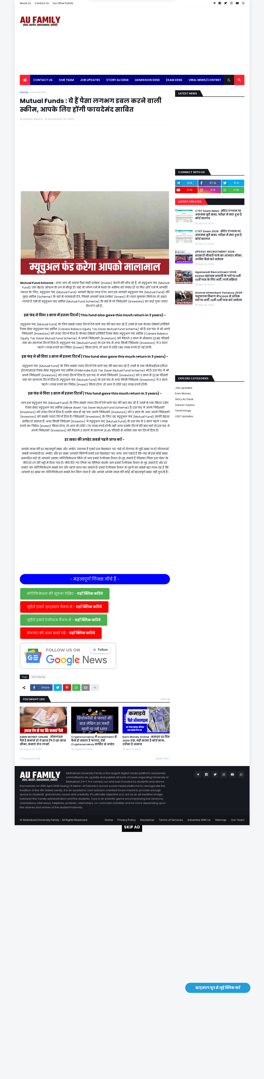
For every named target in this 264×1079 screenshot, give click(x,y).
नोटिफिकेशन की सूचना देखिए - (65, 593)
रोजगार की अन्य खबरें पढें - (61, 633)
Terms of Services (171, 820)
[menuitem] (25, 80)
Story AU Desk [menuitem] (117, 80)
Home (24, 92)
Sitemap (220, 820)
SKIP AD (132, 827)
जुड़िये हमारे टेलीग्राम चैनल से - (64, 620)
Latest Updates (190, 202)
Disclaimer (147, 820)
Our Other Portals (63, 3)
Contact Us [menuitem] (43, 80)
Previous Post (31, 758)
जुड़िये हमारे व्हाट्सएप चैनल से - (64, 607)
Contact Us (42, 3)
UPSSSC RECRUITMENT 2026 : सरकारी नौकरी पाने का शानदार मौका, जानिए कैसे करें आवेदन (218, 255)
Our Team (237, 820)
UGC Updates (184, 416)
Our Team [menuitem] (66, 80)
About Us (25, 3)
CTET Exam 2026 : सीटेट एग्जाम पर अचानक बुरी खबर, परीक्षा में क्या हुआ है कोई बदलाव (218, 235)
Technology (183, 410)
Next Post (162, 758)
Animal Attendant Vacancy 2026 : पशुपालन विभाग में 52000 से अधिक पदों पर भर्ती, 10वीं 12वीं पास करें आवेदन (219, 296)
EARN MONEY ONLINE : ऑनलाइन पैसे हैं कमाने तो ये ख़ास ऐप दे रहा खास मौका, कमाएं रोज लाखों (43, 740)
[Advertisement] (169, 41)
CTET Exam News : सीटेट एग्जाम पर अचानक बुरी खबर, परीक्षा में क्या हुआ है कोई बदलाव (218, 214)
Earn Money (38, 92)
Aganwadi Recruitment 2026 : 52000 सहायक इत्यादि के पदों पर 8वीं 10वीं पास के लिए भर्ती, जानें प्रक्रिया (218, 275)
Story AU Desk (184, 399)
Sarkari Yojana (184, 405)
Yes (151, 21)
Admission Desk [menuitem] (147, 80)
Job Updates (183, 388)
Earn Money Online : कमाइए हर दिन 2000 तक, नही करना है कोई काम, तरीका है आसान (146, 740)
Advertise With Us (199, 820)
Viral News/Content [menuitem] (205, 80)
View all (165, 699)
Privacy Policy (127, 820)
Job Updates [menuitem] (90, 80)
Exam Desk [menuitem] (174, 80)
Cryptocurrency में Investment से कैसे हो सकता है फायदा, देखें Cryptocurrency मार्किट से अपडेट (94, 740)
